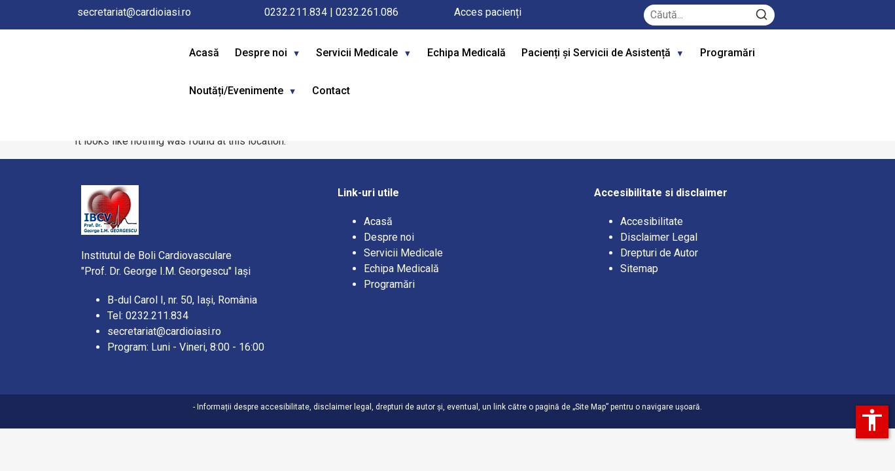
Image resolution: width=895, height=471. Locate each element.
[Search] (761, 15)
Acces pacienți (487, 12)
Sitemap (639, 268)
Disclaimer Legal (658, 237)
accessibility (872, 420)
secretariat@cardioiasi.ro (134, 12)
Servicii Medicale (357, 52)
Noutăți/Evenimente (236, 90)
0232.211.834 (295, 12)
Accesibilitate (651, 221)
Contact (331, 90)
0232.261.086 (367, 12)
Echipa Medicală (466, 52)
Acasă (204, 52)
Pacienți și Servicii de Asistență (596, 52)
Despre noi (261, 52)
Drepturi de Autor (659, 253)
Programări (729, 52)
